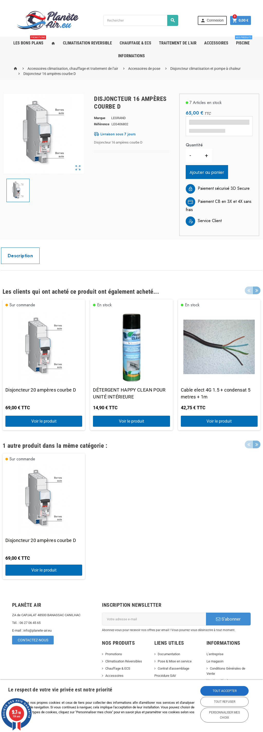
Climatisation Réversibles (123, 661)
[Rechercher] (141, 20)
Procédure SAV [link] (165, 676)
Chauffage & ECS (117, 668)
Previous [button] (248, 290)
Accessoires (114, 676)
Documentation (169, 654)
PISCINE (243, 41)
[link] (212, 20)
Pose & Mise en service (175, 661)
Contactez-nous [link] (33, 640)
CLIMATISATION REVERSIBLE (87, 43)
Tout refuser (224, 702)
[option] (44, 365)
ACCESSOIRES (216, 43)
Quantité (194, 145)
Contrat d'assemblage (173, 668)
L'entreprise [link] (214, 654)
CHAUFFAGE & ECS (135, 43)
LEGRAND (118, 118)
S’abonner (228, 619)
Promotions (113, 654)
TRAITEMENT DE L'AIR (177, 43)
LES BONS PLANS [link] (29, 41)
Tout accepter (225, 691)
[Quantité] (198, 156)
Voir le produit (44, 421)
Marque (99, 118)
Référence (101, 124)
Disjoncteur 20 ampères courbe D (40, 390)
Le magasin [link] (214, 661)
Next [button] (256, 290)
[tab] (20, 256)
